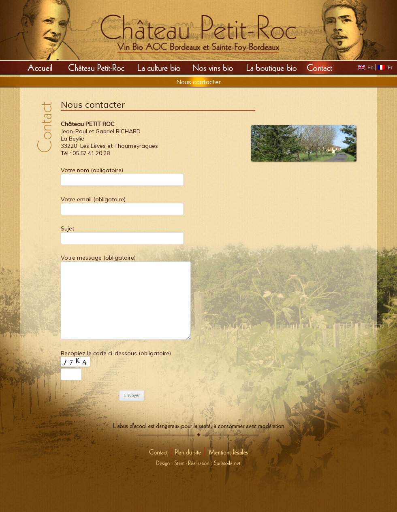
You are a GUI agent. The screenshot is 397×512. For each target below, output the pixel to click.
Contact (320, 67)
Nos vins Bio (212, 67)
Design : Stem (171, 461)
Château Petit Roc (96, 67)
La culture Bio (159, 67)
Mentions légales (227, 452)
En (366, 67)
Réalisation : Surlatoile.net (214, 461)
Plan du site (190, 452)
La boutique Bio (271, 67)
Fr (385, 67)
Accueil (39, 67)
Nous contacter (198, 82)
